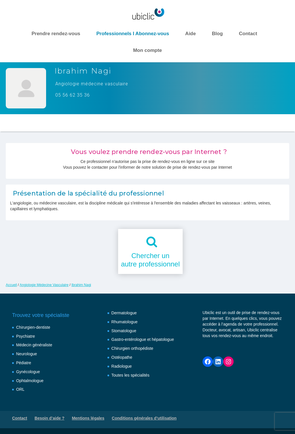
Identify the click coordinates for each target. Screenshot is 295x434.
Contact (248, 33)
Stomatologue (123, 330)
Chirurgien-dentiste (33, 327)
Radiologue (121, 366)
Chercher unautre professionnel (150, 260)
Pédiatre (23, 362)
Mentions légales (88, 418)
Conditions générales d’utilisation (144, 418)
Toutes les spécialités (130, 375)
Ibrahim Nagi (81, 285)
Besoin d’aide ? (49, 418)
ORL (20, 389)
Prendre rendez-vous (55, 33)
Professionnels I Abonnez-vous (132, 33)
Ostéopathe (121, 357)
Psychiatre (25, 336)
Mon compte (147, 50)
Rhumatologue (124, 322)
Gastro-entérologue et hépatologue (142, 339)
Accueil (11, 285)
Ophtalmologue (30, 380)
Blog (217, 33)
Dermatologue (124, 313)
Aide (190, 33)
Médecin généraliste (34, 345)
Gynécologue (28, 371)
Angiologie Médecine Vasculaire (44, 285)
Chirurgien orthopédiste (132, 348)
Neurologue (26, 354)
